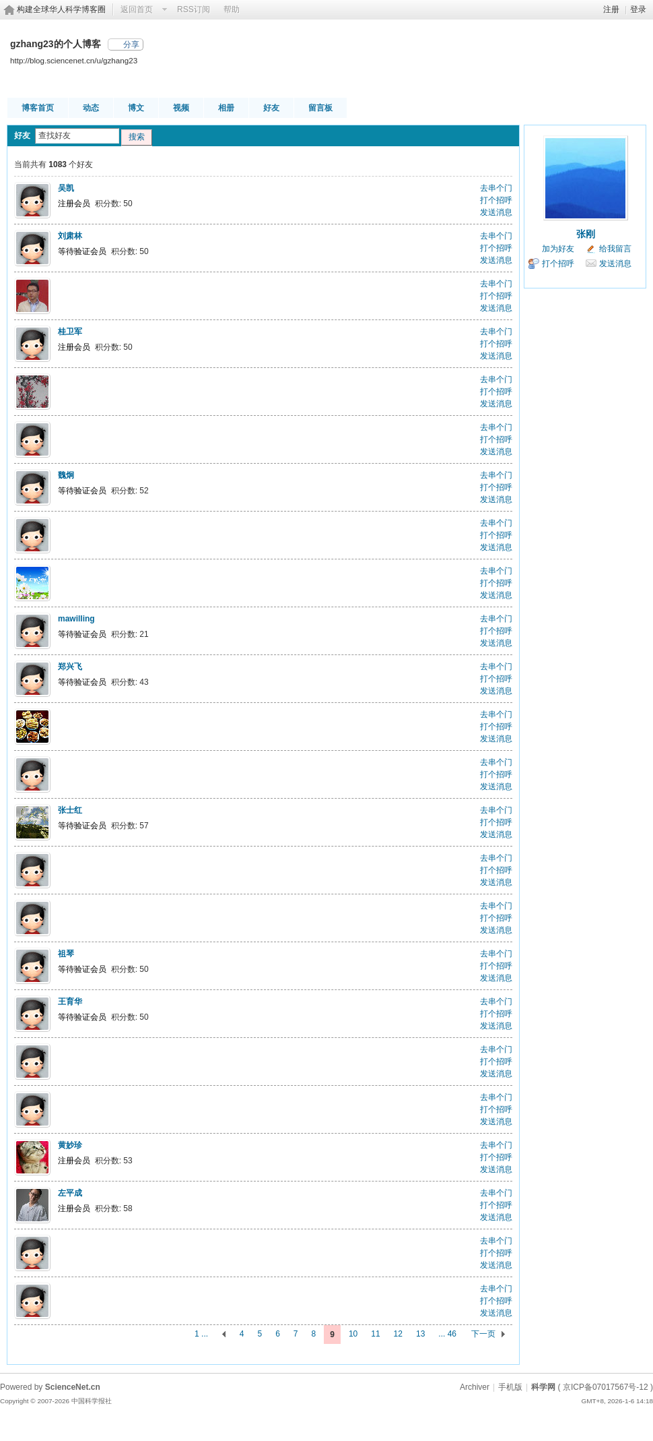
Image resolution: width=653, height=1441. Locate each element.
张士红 (70, 810)
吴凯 (66, 188)
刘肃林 (70, 236)
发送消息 (496, 212)
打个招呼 (496, 200)
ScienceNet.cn (72, 1387)
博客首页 (38, 108)
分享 (131, 44)
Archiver (474, 1387)
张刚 (585, 233)
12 (398, 1334)
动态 (91, 108)
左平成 (70, 1193)
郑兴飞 (70, 666)
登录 (638, 9)
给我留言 (615, 248)
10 (353, 1334)
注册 (611, 9)
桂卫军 (70, 331)
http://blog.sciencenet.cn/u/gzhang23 (73, 60)
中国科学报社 (91, 1401)
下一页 (483, 1334)
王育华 (70, 1001)
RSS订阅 (193, 9)
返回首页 (137, 9)
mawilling (76, 618)
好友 (271, 108)
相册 (226, 108)
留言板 (320, 108)
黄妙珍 (70, 1145)
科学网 (543, 1387)
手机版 (510, 1387)
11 (375, 1334)
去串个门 (496, 188)
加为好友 (558, 248)
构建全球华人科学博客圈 (61, 9)
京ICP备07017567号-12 (605, 1387)
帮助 (232, 9)
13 (420, 1334)
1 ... (201, 1334)
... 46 (447, 1334)
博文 (136, 108)
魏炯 (66, 475)
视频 (181, 108)
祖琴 (66, 953)
